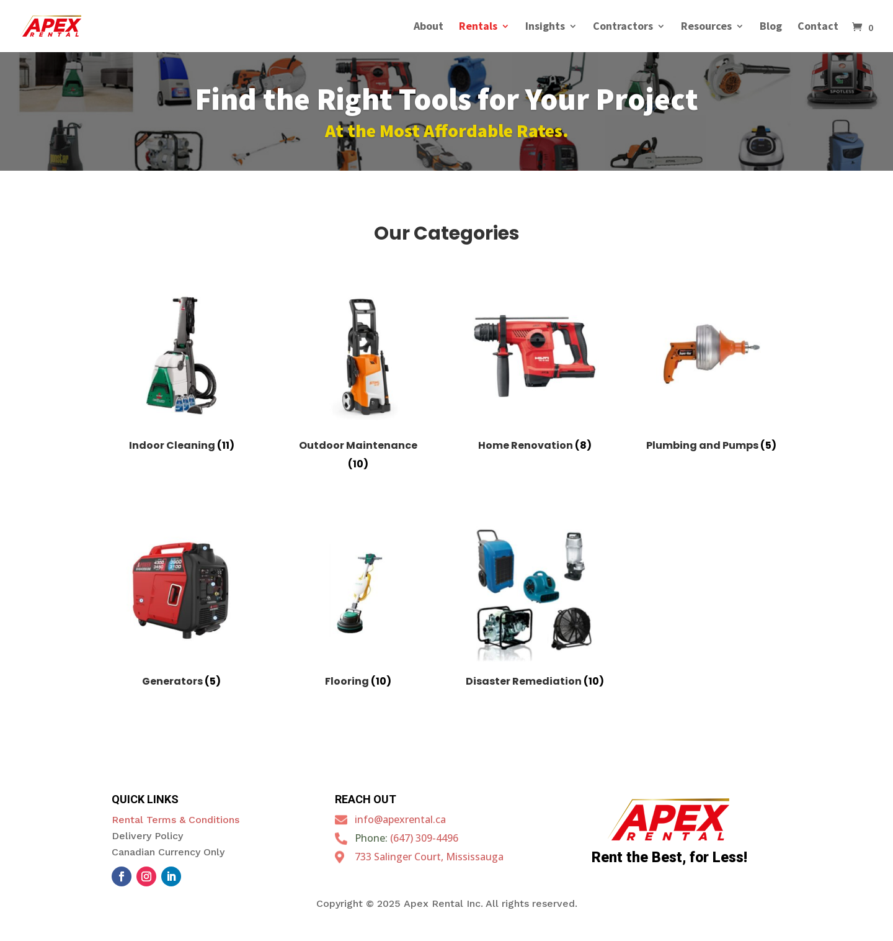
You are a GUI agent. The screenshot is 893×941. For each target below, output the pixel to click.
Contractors (623, 27)
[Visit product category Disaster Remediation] (535, 609)
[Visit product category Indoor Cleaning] (181, 372)
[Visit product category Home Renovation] (535, 372)
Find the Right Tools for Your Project (446, 102)
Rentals (478, 27)
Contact (817, 27)
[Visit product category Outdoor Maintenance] (358, 382)
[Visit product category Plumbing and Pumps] (711, 372)
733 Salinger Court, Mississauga (429, 856)
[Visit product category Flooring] (358, 609)
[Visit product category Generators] (181, 609)
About (428, 27)
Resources (706, 27)
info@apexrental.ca (400, 819)
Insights (545, 27)
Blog (771, 27)
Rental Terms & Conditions (175, 820)
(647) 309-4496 (424, 838)
